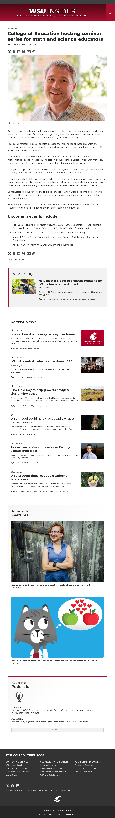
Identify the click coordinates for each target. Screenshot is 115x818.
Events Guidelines (13, 775)
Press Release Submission (51, 768)
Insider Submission (48, 765)
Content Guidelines (17, 762)
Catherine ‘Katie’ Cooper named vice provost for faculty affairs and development (50, 585)
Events (21, 259)
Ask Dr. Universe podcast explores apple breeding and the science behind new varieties (54, 661)
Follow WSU (70, 814)
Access (42, 814)
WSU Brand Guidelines (84, 765)
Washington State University (15, 2)
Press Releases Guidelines (16, 768)
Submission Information (54, 762)
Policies (51, 814)
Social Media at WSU (83, 772)
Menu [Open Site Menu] (110, 12)
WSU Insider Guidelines (15, 765)
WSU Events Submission (50, 775)
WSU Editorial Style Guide (85, 768)
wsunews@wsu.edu (63, 790)
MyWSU (60, 814)
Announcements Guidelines (17, 772)
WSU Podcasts (57, 730)
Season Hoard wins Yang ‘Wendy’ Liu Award (43, 334)
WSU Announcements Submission (54, 772)
